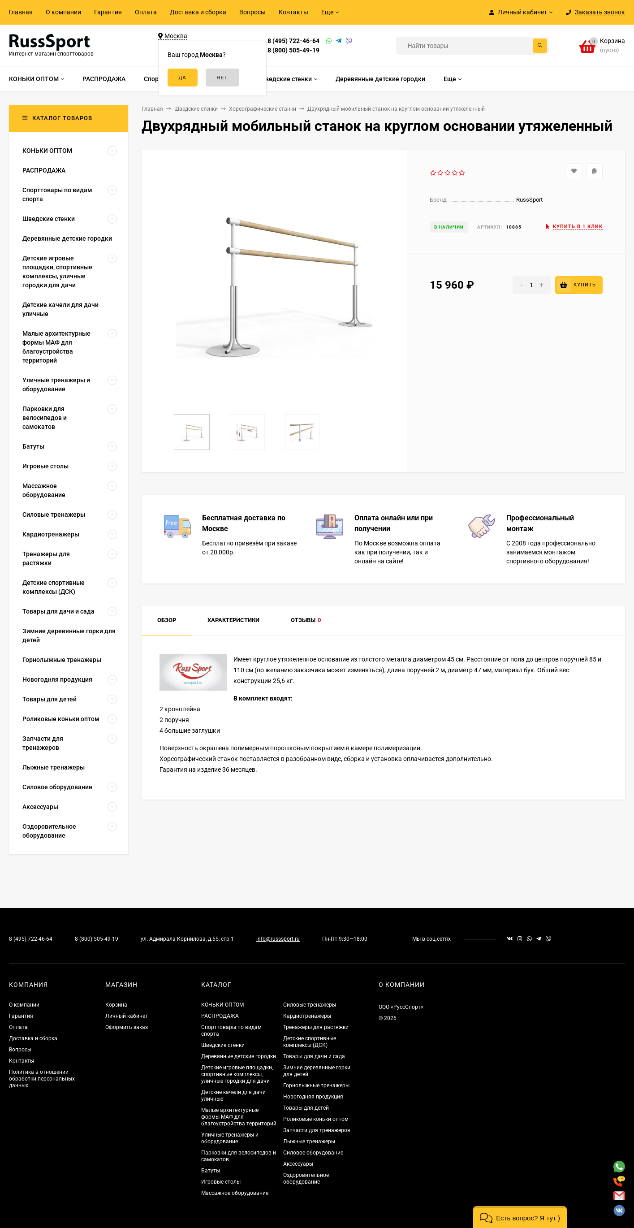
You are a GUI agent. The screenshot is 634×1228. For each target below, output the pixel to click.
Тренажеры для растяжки (316, 1027)
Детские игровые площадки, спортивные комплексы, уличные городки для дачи (237, 1074)
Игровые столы (221, 1182)
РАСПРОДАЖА (220, 1016)
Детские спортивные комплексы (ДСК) (309, 1041)
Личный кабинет (126, 1016)
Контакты (293, 12)
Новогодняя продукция (313, 1097)
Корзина (116, 1005)
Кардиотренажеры (307, 1016)
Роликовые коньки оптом (316, 1119)
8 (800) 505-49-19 (293, 50)
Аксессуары (298, 1164)
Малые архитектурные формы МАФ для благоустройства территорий (238, 1117)
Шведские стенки (223, 1045)
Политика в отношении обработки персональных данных (42, 1079)
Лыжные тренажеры (309, 1141)
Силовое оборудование (313, 1153)
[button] (520, 1217)
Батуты (210, 1170)
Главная (21, 12)
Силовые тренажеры (309, 1005)
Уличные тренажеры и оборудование (230, 1138)
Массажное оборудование (234, 1193)
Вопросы (252, 12)
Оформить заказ (126, 1027)
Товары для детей (306, 1108)
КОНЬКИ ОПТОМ (222, 1005)
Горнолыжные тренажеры (316, 1085)
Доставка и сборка (198, 12)
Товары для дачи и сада (314, 1056)
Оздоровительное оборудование (306, 1178)
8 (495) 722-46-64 (293, 40)
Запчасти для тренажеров (316, 1130)
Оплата (146, 12)
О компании (63, 12)
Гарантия (108, 12)
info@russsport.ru (278, 939)
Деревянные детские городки (238, 1056)
